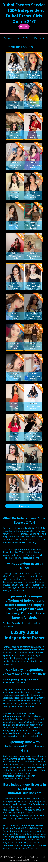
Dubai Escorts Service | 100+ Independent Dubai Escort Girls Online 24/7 (24, 13)
